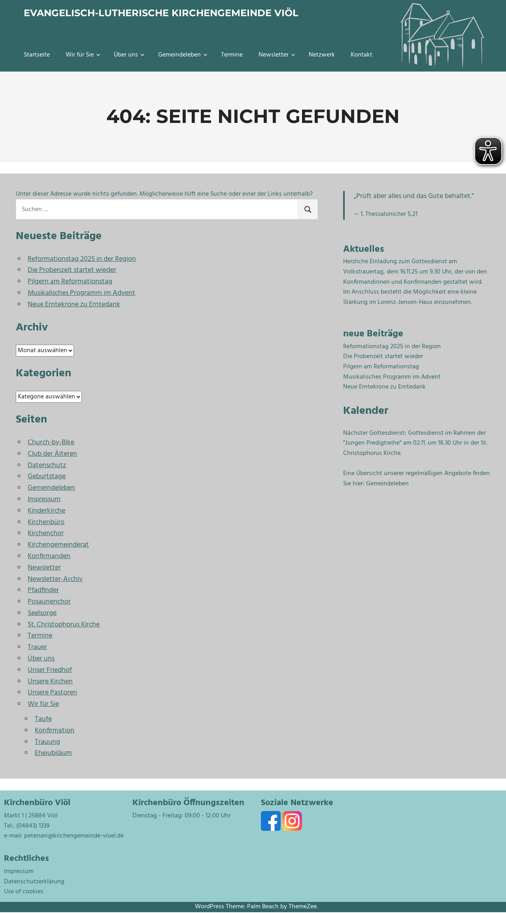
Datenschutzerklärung (34, 882)
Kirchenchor (46, 533)
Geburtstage (47, 476)
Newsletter (277, 55)
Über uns (129, 55)
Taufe (43, 719)
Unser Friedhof (50, 670)
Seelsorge (42, 613)
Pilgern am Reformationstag (70, 281)
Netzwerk (322, 55)
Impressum (44, 499)
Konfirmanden (49, 556)
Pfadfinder (43, 590)
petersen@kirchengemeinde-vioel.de (74, 836)
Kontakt (361, 55)
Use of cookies (23, 892)
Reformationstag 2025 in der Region (82, 259)
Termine (232, 55)
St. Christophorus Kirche (64, 624)
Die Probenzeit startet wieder (72, 270)
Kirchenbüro (46, 522)
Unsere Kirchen (50, 681)
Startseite (37, 55)
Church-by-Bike (51, 442)
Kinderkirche (46, 511)
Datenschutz (47, 465)
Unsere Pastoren (52, 692)
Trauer (37, 647)
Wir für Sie (83, 55)
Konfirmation (54, 730)
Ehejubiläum (53, 753)
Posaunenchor (49, 601)
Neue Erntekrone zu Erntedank (74, 304)
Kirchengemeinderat (58, 545)
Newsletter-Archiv (55, 579)
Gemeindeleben (183, 55)
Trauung (47, 742)
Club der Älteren (52, 454)
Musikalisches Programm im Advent (81, 293)
